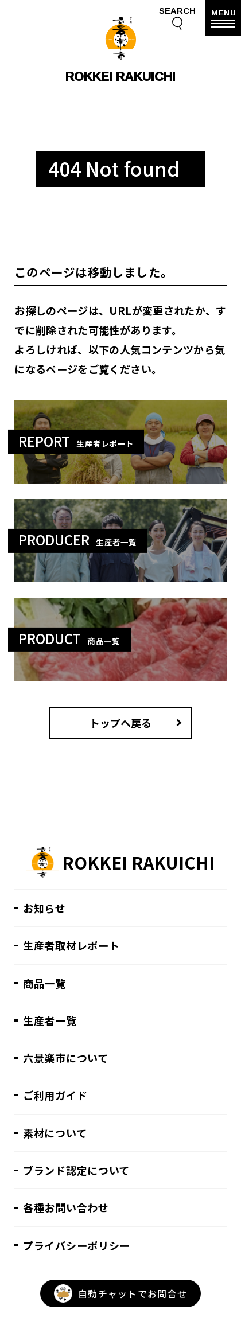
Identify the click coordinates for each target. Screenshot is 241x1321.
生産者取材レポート (71, 945)
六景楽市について (65, 1057)
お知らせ (44, 908)
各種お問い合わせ (66, 1207)
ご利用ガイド (55, 1095)
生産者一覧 (50, 1020)
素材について (55, 1132)
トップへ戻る (120, 722)
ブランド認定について (76, 1170)
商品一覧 (44, 983)
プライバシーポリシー (76, 1245)
